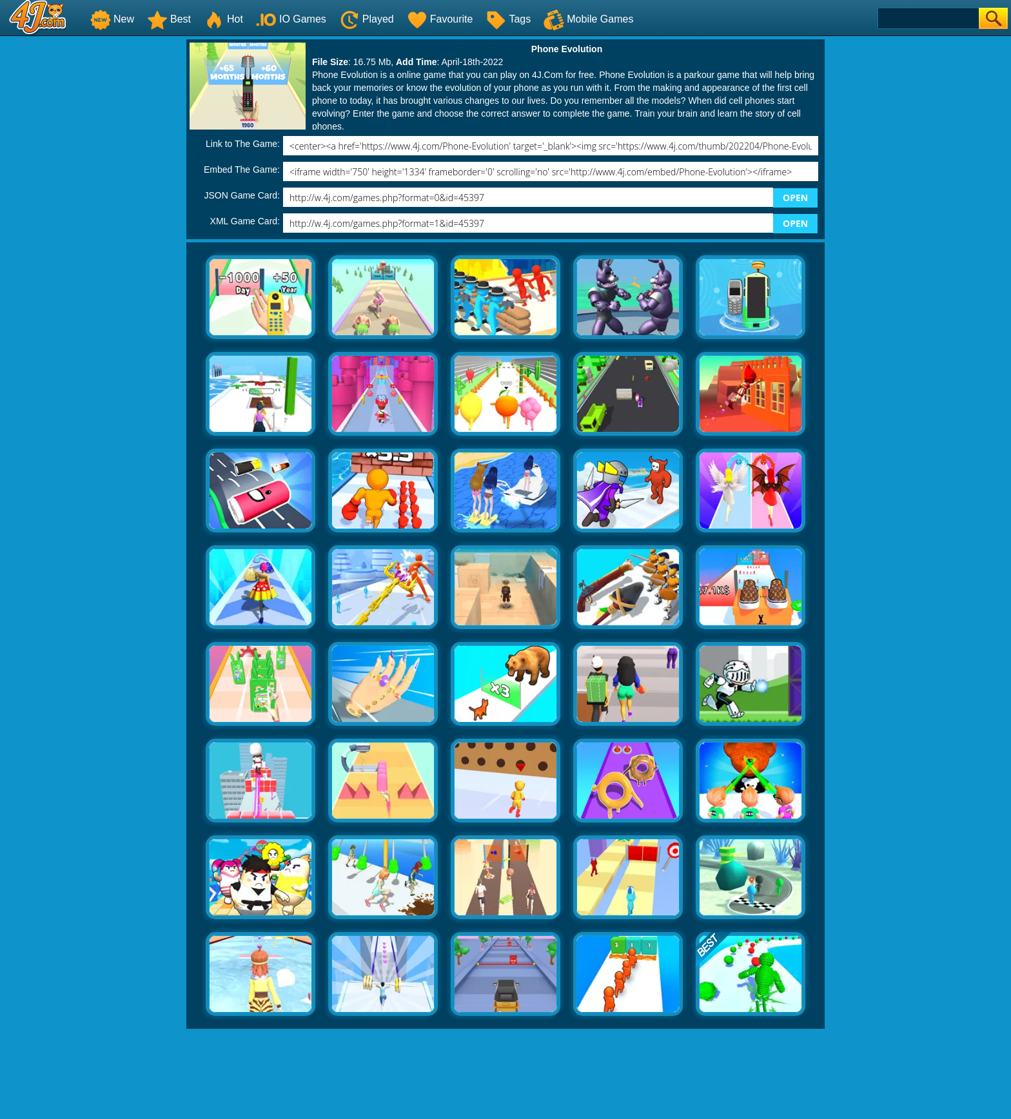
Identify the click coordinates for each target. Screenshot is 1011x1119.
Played (366, 19)
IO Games (291, 19)
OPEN (795, 197)
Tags (508, 19)
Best (169, 19)
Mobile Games (588, 19)
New (112, 19)
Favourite (440, 19)
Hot (223, 19)
